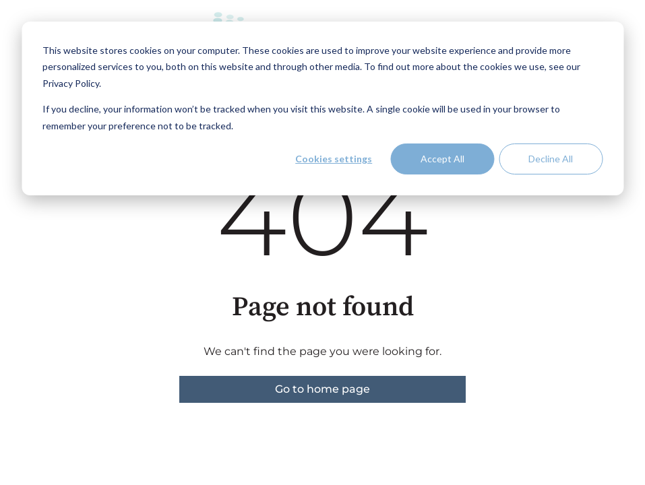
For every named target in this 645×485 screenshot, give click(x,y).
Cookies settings (333, 158)
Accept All (442, 158)
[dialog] (322, 108)
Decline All (550, 158)
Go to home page (322, 389)
